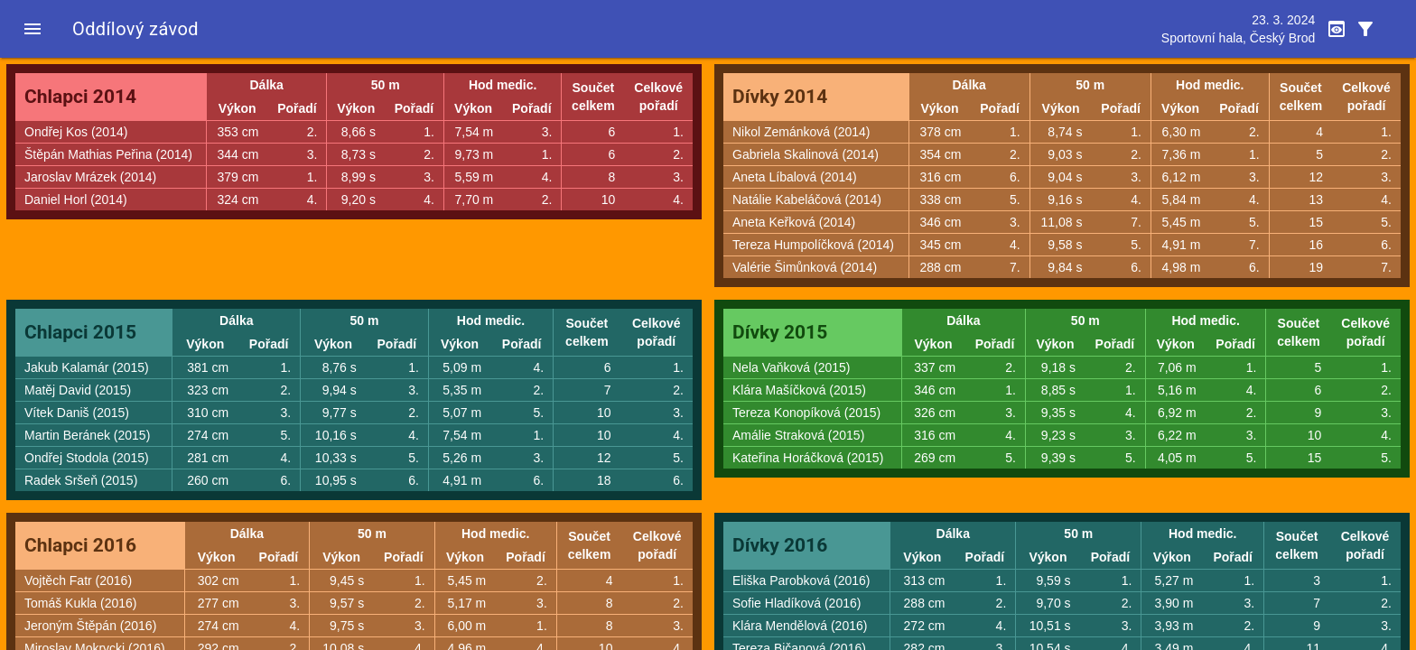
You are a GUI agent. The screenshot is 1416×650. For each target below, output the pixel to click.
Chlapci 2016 (80, 545)
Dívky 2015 (779, 332)
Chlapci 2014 (80, 96)
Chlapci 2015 (80, 332)
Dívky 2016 (779, 545)
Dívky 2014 (779, 96)
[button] (32, 29)
